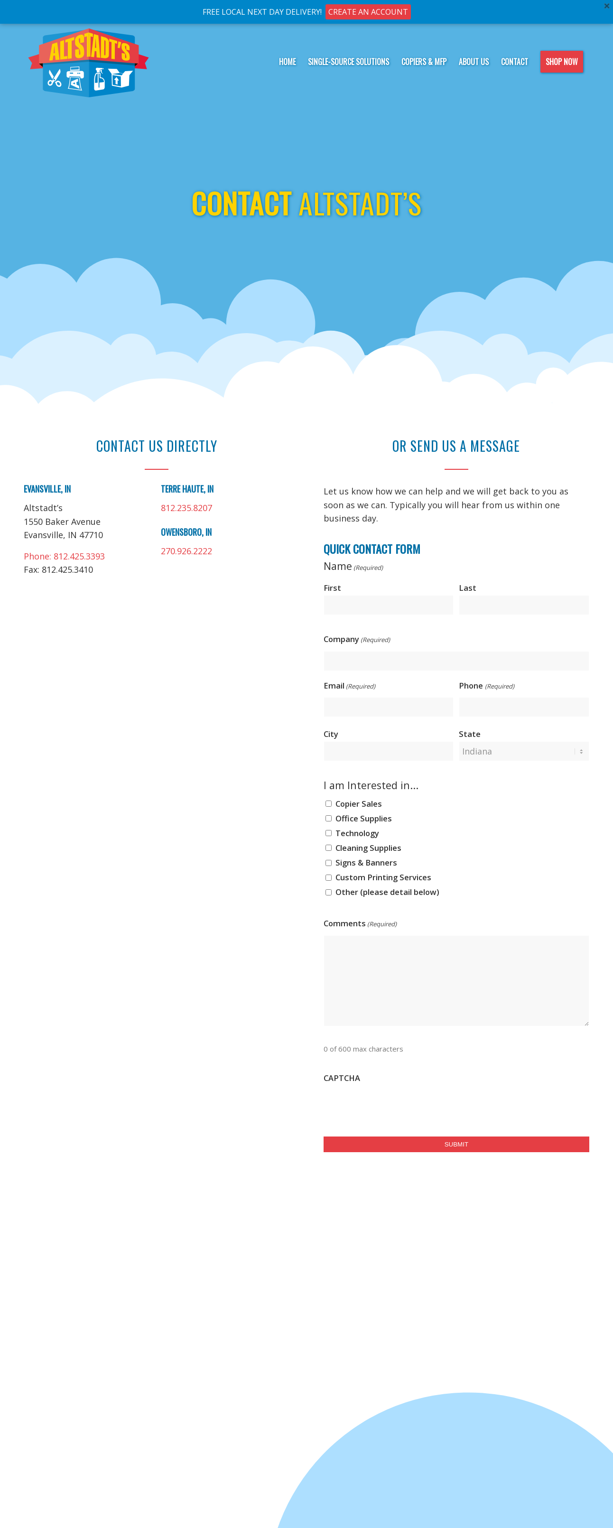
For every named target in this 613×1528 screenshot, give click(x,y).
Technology (357, 833)
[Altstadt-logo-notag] (89, 62)
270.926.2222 (186, 551)
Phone (486, 687)
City (331, 733)
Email (349, 687)
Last (467, 587)
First (332, 587)
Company (357, 640)
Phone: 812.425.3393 (64, 556)
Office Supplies (363, 818)
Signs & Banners (366, 862)
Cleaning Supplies (368, 847)
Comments (360, 924)
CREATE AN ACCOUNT (368, 12)
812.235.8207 (186, 507)
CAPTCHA (342, 1077)
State (470, 733)
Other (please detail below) (387, 891)
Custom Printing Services (383, 877)
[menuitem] (287, 62)
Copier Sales (358, 803)
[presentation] (396, 1107)
